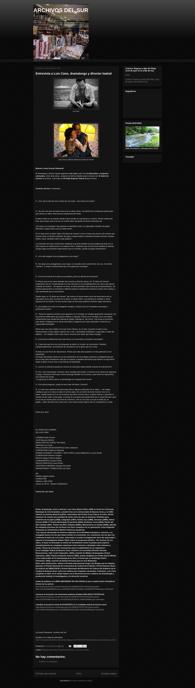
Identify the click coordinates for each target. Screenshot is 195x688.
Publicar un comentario (48, 662)
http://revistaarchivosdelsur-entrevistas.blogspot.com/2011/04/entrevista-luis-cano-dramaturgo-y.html (76, 640)
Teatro (86, 650)
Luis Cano (79, 650)
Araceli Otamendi (51, 646)
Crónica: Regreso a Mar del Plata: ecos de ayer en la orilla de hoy (142, 80)
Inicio (78, 673)
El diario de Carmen (66, 650)
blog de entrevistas (49, 650)
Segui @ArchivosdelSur (42, 61)
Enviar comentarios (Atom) (81, 681)
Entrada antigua (109, 673)
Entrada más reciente (46, 673)
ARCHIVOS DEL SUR (60, 10)
